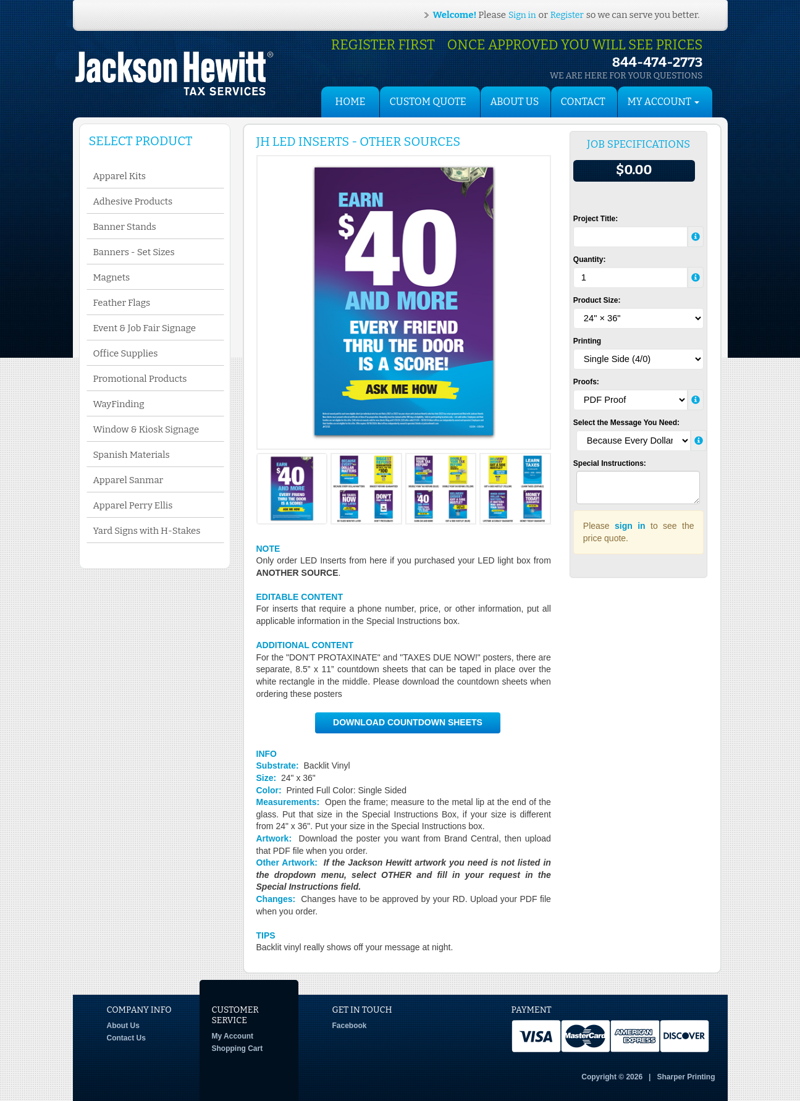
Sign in (522, 15)
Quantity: (589, 259)
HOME (350, 102)
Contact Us (126, 1038)
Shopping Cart (237, 1048)
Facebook (349, 1025)
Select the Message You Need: (626, 422)
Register (567, 15)
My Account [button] (664, 102)
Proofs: (586, 382)
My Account (233, 1036)
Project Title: (595, 218)
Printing (587, 341)
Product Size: (597, 300)
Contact (583, 102)
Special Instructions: (609, 463)
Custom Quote (428, 102)
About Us (515, 102)
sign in (630, 526)
